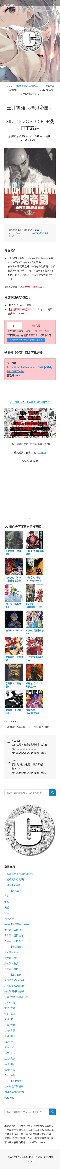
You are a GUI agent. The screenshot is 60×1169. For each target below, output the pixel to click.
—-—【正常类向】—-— (16, 974)
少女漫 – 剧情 (11, 969)
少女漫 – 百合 (11, 957)
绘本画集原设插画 (13, 1086)
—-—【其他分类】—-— (16, 1080)
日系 (37, 136)
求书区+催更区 (32, 287)
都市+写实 (9, 1069)
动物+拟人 (9, 1064)
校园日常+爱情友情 (14, 985)
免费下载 (9, 1097)
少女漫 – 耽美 (11, 963)
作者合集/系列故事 (14, 1092)
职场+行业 (9, 1041)
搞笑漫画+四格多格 (14, 991)
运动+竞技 (9, 1058)
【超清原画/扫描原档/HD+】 (29, 86)
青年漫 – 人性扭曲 (13, 929)
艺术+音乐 (9, 1052)
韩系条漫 (9, 918)
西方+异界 (9, 1030)
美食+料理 (9, 1047)
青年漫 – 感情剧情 (13, 941)
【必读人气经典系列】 (16, 879)
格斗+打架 (9, 1002)
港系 (6, 901)
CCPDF (30, 1157)
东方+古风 (9, 1025)
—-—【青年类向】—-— (16, 924)
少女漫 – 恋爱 (11, 952)
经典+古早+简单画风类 (16, 997)
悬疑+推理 (9, 1036)
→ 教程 (42, 452)
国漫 (6, 907)
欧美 (6, 913)
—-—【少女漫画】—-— (16, 946)
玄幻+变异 (9, 1008)
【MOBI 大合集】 (13, 885)
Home (9, 86)
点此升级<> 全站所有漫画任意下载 (30, 402)
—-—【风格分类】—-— (16, 890)
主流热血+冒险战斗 (14, 980)
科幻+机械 (45, 136)
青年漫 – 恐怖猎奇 (13, 935)
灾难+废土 (9, 1019)
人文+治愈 (9, 1075)
